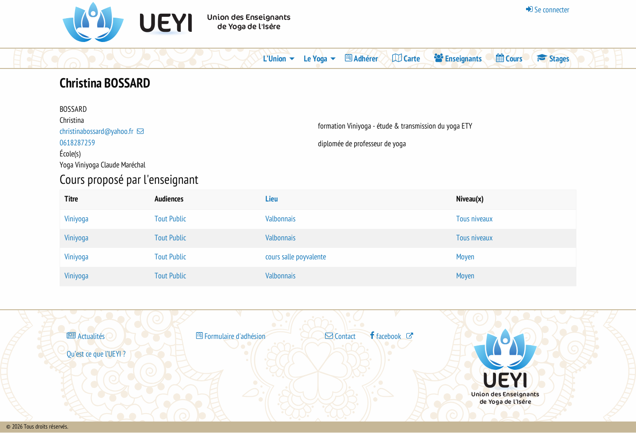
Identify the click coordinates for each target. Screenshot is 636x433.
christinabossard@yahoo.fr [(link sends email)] (102, 131)
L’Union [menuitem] (274, 59)
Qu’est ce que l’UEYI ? (96, 353)
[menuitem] (361, 58)
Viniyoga (76, 218)
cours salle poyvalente (295, 256)
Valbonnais (280, 218)
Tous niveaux (474, 218)
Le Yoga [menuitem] (315, 59)
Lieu (271, 199)
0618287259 (77, 142)
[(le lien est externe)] (392, 335)
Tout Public (170, 218)
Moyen (465, 256)
